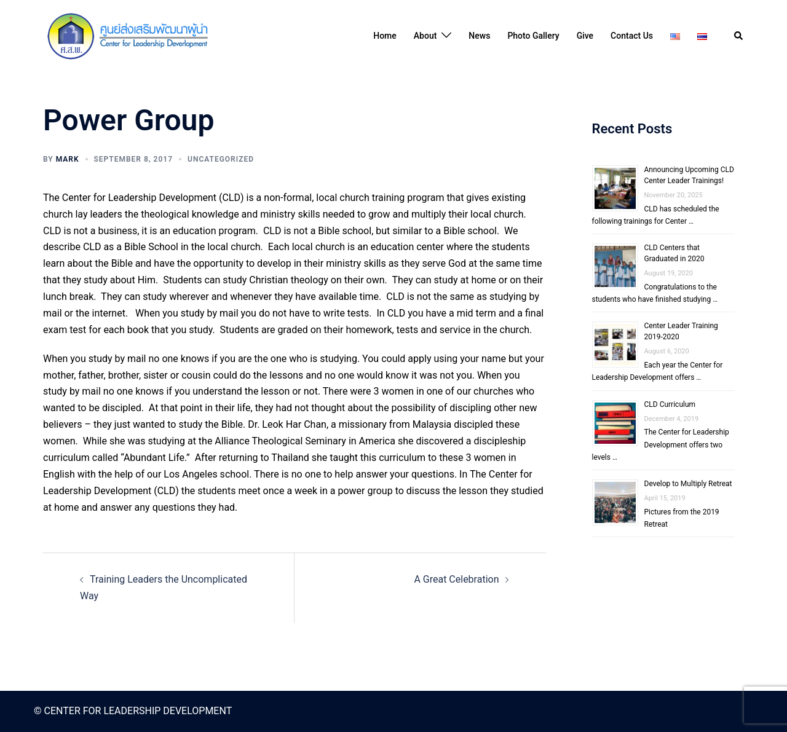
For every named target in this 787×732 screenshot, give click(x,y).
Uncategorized (221, 159)
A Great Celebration (456, 579)
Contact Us (632, 36)
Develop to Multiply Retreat (688, 483)
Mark (67, 159)
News (479, 36)
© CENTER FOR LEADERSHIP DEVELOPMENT (133, 711)
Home (385, 36)
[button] (739, 36)
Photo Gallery (533, 36)
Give (585, 36)
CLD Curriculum (670, 404)
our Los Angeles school (198, 474)
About (425, 36)
